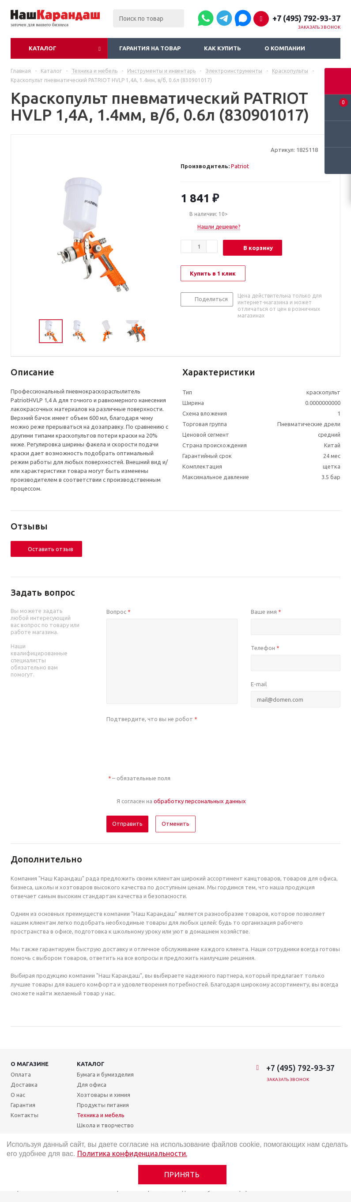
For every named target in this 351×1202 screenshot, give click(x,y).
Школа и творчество (105, 1125)
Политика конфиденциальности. (132, 1153)
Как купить (222, 48)
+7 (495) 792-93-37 (306, 18)
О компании (284, 48)
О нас (18, 1095)
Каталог (43, 48)
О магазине (30, 1064)
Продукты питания (103, 1105)
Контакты (24, 1115)
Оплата (21, 1074)
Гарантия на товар (150, 48)
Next (157, 331)
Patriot (240, 166)
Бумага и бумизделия (105, 1074)
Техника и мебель (101, 1115)
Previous (28, 331)
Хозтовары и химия (103, 1095)
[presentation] (173, 743)
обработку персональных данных (200, 801)
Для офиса (91, 1084)
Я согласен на (181, 801)
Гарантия (23, 1105)
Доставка (24, 1084)
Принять (182, 1174)
